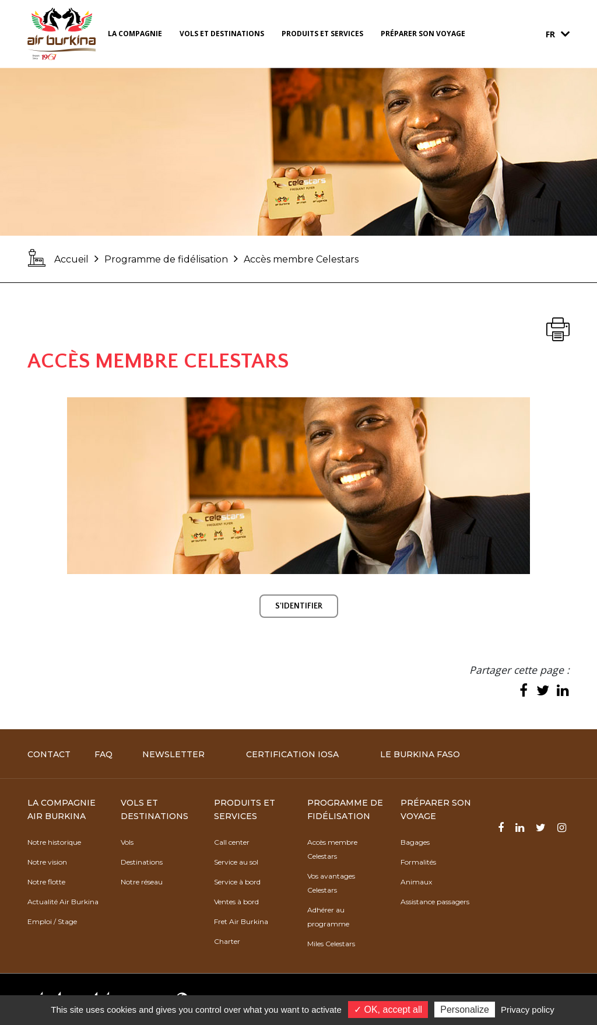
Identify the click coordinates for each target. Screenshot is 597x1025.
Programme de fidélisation (166, 259)
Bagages (415, 842)
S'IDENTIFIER (298, 606)
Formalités (418, 862)
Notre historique (54, 842)
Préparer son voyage (423, 34)
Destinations (142, 862)
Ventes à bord (236, 901)
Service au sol (236, 862)
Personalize (464, 1009)
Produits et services (322, 34)
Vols (127, 842)
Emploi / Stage (52, 921)
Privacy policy (527, 1009)
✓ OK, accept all (388, 1009)
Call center (232, 842)
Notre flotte (46, 881)
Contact (49, 754)
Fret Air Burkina (241, 921)
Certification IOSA (292, 754)
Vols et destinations (222, 34)
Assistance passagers (435, 901)
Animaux (416, 881)
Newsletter (173, 754)
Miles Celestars (331, 943)
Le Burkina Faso (420, 754)
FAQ (103, 754)
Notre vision (47, 862)
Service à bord (237, 881)
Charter (227, 941)
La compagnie (135, 34)
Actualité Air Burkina (63, 901)
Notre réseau (142, 881)
